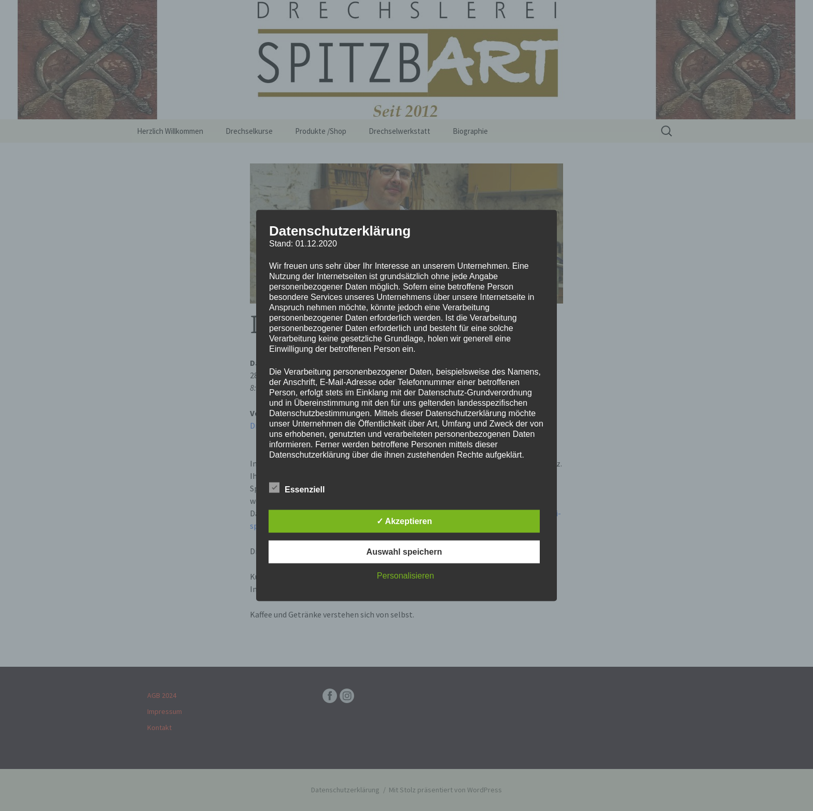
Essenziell (297, 488)
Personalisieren (405, 575)
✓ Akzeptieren (404, 521)
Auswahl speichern (404, 551)
